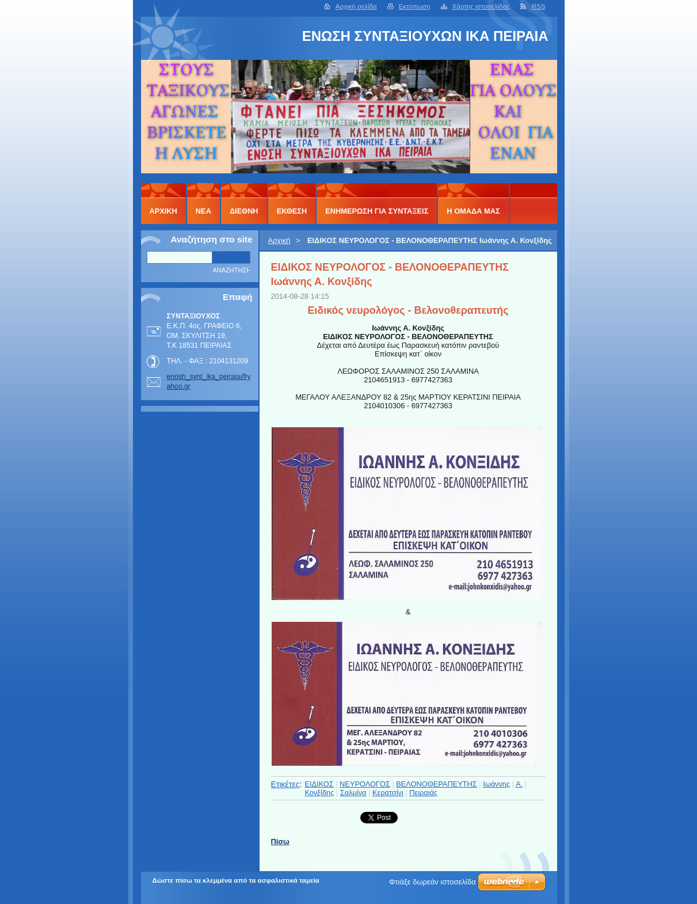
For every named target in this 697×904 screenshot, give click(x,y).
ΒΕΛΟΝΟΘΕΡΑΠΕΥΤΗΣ (436, 784)
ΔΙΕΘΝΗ (244, 211)
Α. (519, 784)
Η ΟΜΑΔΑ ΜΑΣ (473, 211)
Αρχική (279, 240)
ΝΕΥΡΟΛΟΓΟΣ (365, 784)
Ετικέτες (285, 784)
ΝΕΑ (203, 211)
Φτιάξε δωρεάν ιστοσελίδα (432, 882)
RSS (539, 6)
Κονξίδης (319, 792)
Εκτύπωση (415, 6)
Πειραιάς (423, 792)
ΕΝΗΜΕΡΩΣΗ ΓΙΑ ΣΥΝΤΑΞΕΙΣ (376, 211)
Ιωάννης (496, 784)
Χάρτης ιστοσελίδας (481, 6)
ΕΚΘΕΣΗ (292, 211)
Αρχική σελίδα (356, 6)
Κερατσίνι (387, 792)
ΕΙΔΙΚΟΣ (318, 784)
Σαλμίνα (353, 792)
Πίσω (280, 841)
